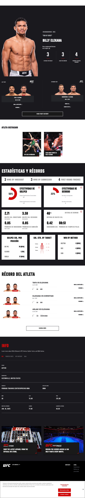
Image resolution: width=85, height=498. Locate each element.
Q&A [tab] (25, 356)
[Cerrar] (83, 489)
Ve (67, 6)
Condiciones (77, 467)
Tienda (75, 6)
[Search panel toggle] (79, 6)
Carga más (42, 328)
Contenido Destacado (31, 6)
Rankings (12, 6)
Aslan (35, 310)
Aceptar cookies (64, 494)
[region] (42, 489)
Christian (48, 296)
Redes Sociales (60, 6)
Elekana (44, 283)
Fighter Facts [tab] (9, 356)
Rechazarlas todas (64, 490)
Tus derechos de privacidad (64, 485)
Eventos (5, 6)
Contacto (67, 465)
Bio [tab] (2, 356)
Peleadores (20, 6)
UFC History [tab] (18, 356)
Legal (75, 465)
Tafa (34, 283)
